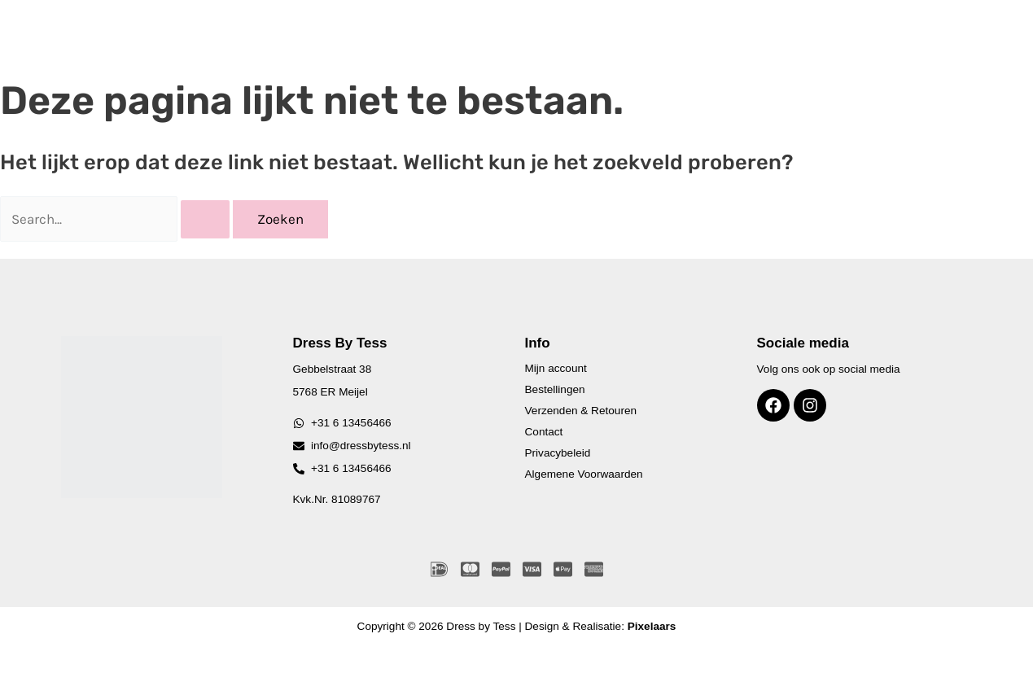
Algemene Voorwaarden (584, 474)
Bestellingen (555, 389)
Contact (544, 432)
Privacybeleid (558, 453)
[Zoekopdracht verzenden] (205, 219)
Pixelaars (652, 626)
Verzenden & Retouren (581, 410)
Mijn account (556, 368)
